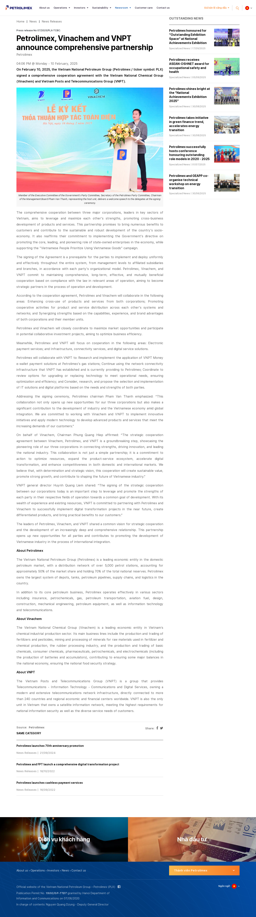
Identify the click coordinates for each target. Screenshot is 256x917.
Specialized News (179, 48)
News (33, 21)
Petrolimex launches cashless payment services (49, 782)
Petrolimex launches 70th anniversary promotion (50, 745)
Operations (60, 7)
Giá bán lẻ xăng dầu (215, 7)
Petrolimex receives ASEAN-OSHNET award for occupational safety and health (189, 66)
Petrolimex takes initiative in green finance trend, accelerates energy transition (188, 124)
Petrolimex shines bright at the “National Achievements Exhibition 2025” (189, 95)
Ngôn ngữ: (224, 886)
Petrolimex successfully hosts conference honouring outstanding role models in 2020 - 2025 (189, 153)
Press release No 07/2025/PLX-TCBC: (38, 30)
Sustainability (100, 7)
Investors (79, 7)
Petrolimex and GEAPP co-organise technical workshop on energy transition (188, 182)
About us (44, 7)
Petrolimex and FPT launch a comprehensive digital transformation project (67, 764)
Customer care (144, 7)
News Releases (52, 21)
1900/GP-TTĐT (56, 893)
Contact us (163, 7)
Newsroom (121, 7)
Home (20, 21)
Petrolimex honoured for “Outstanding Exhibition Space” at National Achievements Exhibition (188, 37)
